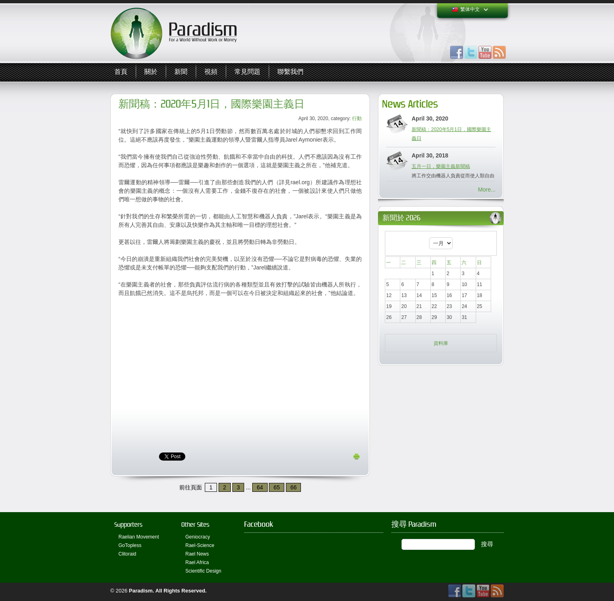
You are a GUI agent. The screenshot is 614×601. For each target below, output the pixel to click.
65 (276, 487)
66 (293, 487)
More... (487, 189)
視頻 (210, 72)
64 (260, 487)
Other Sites (195, 524)
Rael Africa (197, 562)
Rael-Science (199, 545)
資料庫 (441, 343)
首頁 (120, 72)
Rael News (197, 554)
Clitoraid (127, 554)
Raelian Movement (138, 537)
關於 (150, 72)
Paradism (141, 591)
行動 (357, 118)
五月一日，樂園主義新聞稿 (441, 166)
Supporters (128, 524)
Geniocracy (197, 537)
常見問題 (247, 72)
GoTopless (130, 545)
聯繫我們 (290, 72)
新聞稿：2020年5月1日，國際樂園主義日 (211, 104)
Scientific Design (203, 571)
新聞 (180, 72)
